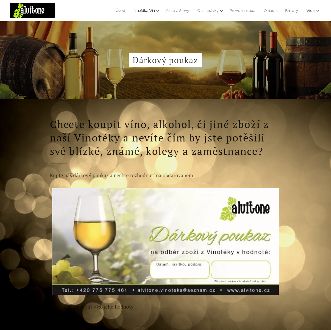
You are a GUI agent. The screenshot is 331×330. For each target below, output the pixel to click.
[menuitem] (120, 10)
